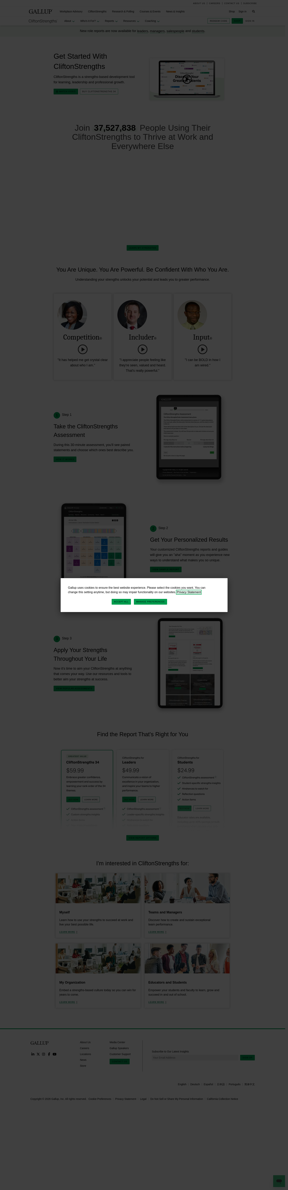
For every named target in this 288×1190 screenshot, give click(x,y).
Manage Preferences (150, 602)
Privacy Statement (189, 592)
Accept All (121, 602)
